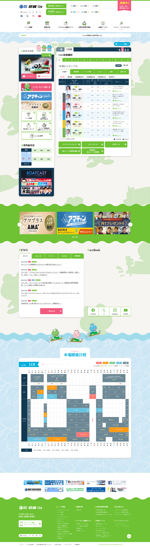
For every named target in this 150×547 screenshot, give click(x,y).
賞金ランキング (61, 536)
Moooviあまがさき (100, 530)
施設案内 (79, 528)
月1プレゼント (99, 526)
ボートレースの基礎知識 (121, 510)
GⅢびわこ (40, 396)
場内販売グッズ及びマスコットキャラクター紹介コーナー (104, 536)
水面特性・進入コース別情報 (65, 534)
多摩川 (61, 387)
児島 (91, 387)
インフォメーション (120, 523)
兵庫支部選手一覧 (100, 510)
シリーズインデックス (63, 510)
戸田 (94, 387)
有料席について (81, 530)
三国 (127, 401)
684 (39, 383)
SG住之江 (92, 395)
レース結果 (60, 514)
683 (52, 383)
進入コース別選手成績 (63, 531)
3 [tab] (76, 237)
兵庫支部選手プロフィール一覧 (104, 514)
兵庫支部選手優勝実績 (101, 512)
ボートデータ (61, 519)
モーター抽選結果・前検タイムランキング (63, 526)
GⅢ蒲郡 (35, 439)
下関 (119, 434)
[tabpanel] (37, 223)
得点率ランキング (62, 529)
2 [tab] (75, 237)
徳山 (29, 405)
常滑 (109, 387)
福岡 (55, 392)
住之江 (114, 425)
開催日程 (79, 510)
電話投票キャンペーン (101, 523)
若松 (49, 429)
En (29, 12)
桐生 (34, 429)
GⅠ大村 (117, 429)
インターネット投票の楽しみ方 (123, 514)
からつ (76, 401)
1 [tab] (73, 237)
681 (62, 383)
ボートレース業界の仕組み (122, 512)
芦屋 (68, 401)
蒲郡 (110, 419)
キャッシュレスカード (101, 528)
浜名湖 (29, 419)
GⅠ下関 (56, 439)
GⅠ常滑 (52, 387)
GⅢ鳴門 (88, 410)
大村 (82, 429)
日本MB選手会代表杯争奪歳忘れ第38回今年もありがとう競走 (114, 377)
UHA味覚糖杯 (37, 377)
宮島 (37, 387)
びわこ (115, 392)
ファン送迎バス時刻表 (82, 526)
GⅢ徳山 (76, 410)
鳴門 (65, 392)
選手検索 (60, 538)
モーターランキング (63, 516)
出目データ (60, 521)
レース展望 (60, 512)
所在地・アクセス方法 (82, 523)
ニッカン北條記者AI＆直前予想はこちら (100, 35)
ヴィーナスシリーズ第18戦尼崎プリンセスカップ (56, 376)
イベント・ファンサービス (122, 526)
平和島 (117, 396)
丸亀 (29, 428)
